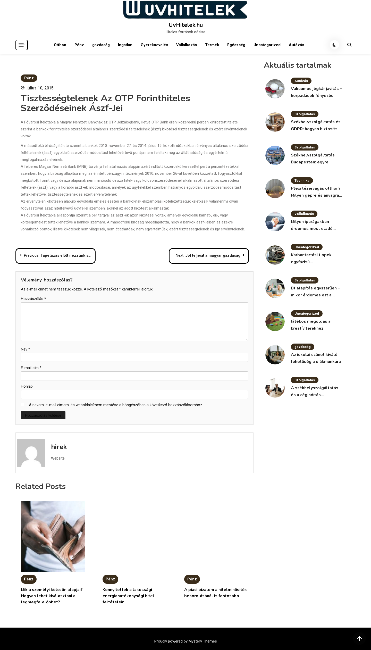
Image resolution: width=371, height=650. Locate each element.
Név (25, 349)
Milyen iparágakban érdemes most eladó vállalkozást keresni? (312, 225)
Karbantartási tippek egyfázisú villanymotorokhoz (311, 258)
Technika (301, 180)
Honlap (27, 386)
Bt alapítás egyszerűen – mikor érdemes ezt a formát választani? (315, 292)
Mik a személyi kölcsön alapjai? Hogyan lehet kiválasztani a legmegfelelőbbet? (52, 596)
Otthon (60, 45)
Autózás (296, 45)
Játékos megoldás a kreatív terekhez (311, 325)
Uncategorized (267, 45)
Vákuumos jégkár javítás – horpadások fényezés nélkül (316, 92)
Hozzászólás (33, 298)
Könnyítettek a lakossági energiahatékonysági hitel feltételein (128, 596)
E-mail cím (31, 367)
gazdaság (101, 45)
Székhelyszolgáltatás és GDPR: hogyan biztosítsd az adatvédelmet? (316, 125)
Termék (212, 45)
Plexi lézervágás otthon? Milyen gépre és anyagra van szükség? (316, 192)
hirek (59, 446)
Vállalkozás (186, 45)
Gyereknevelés (154, 45)
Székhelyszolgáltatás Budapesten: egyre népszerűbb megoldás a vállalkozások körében (315, 159)
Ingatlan (125, 45)
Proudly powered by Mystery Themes (185, 641)
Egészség (236, 45)
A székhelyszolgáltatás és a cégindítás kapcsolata (314, 391)
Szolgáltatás (304, 114)
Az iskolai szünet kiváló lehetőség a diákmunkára (316, 358)
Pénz (79, 45)
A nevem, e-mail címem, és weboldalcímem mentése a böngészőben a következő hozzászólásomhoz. (116, 405)
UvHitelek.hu (185, 25)
